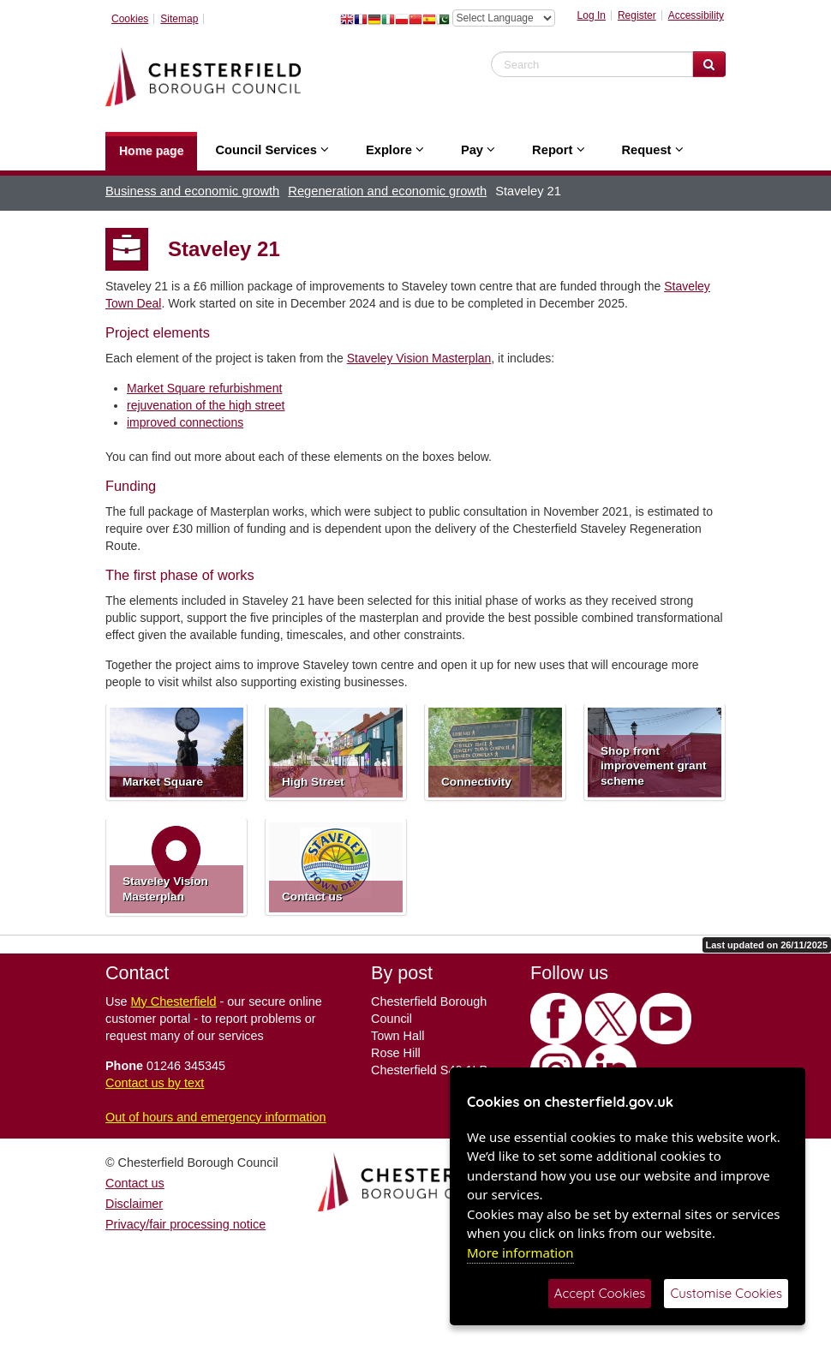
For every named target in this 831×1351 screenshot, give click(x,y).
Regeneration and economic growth (387, 191)
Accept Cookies (600, 1293)
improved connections (185, 422)
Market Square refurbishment (204, 388)
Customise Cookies (726, 1293)
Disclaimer (134, 1204)
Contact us (134, 1183)
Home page (151, 151)
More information (520, 1252)
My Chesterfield (174, 1001)
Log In (591, 15)
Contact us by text (154, 1083)
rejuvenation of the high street (205, 405)
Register (637, 15)
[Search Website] (709, 64)
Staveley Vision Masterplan (419, 358)
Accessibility (696, 15)
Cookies (129, 19)
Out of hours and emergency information (215, 1117)
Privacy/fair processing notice (185, 1224)
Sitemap (179, 19)
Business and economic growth (192, 191)
